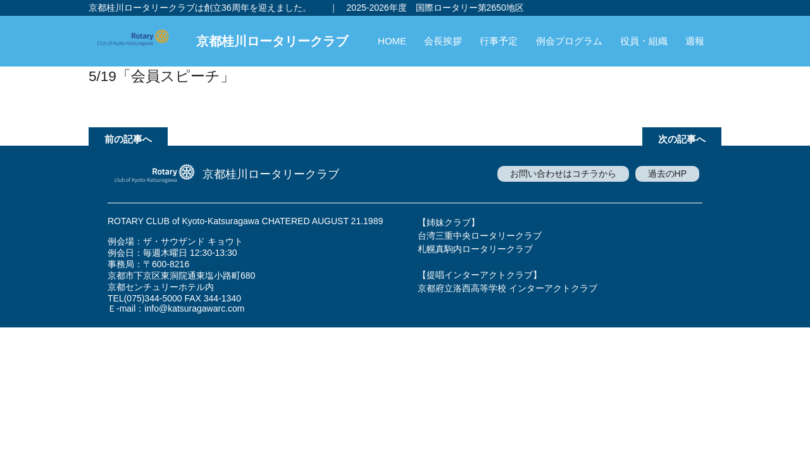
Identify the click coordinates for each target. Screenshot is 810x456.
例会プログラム (569, 40)
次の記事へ (682, 139)
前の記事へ (128, 139)
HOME (392, 40)
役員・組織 (644, 40)
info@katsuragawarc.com (194, 308)
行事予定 (499, 40)
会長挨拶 (443, 40)
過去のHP (667, 173)
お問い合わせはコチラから (563, 173)
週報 (694, 40)
